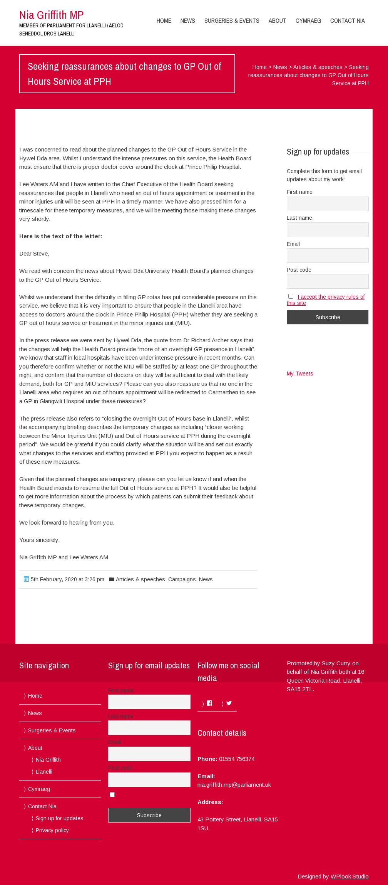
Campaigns (182, 579)
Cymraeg (308, 20)
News (188, 20)
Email (293, 244)
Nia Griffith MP (51, 14)
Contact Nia (347, 20)
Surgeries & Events (231, 20)
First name (300, 192)
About (277, 20)
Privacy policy (52, 830)
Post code (299, 270)
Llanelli (44, 772)
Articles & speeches (318, 67)
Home (164, 20)
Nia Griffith (48, 760)
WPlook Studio (350, 876)
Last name (299, 218)
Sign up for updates (60, 818)
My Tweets (300, 373)
